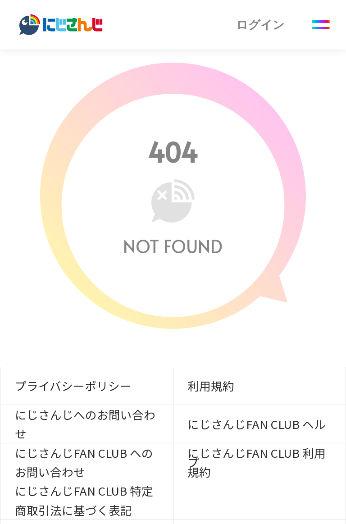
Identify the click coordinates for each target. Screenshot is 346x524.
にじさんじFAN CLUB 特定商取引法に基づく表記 (84, 500)
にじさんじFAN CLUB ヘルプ (256, 429)
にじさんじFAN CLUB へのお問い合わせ (84, 462)
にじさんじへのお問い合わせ (85, 424)
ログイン (260, 25)
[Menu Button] (321, 25)
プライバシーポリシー (73, 385)
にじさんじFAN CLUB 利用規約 (256, 462)
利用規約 (210, 385)
